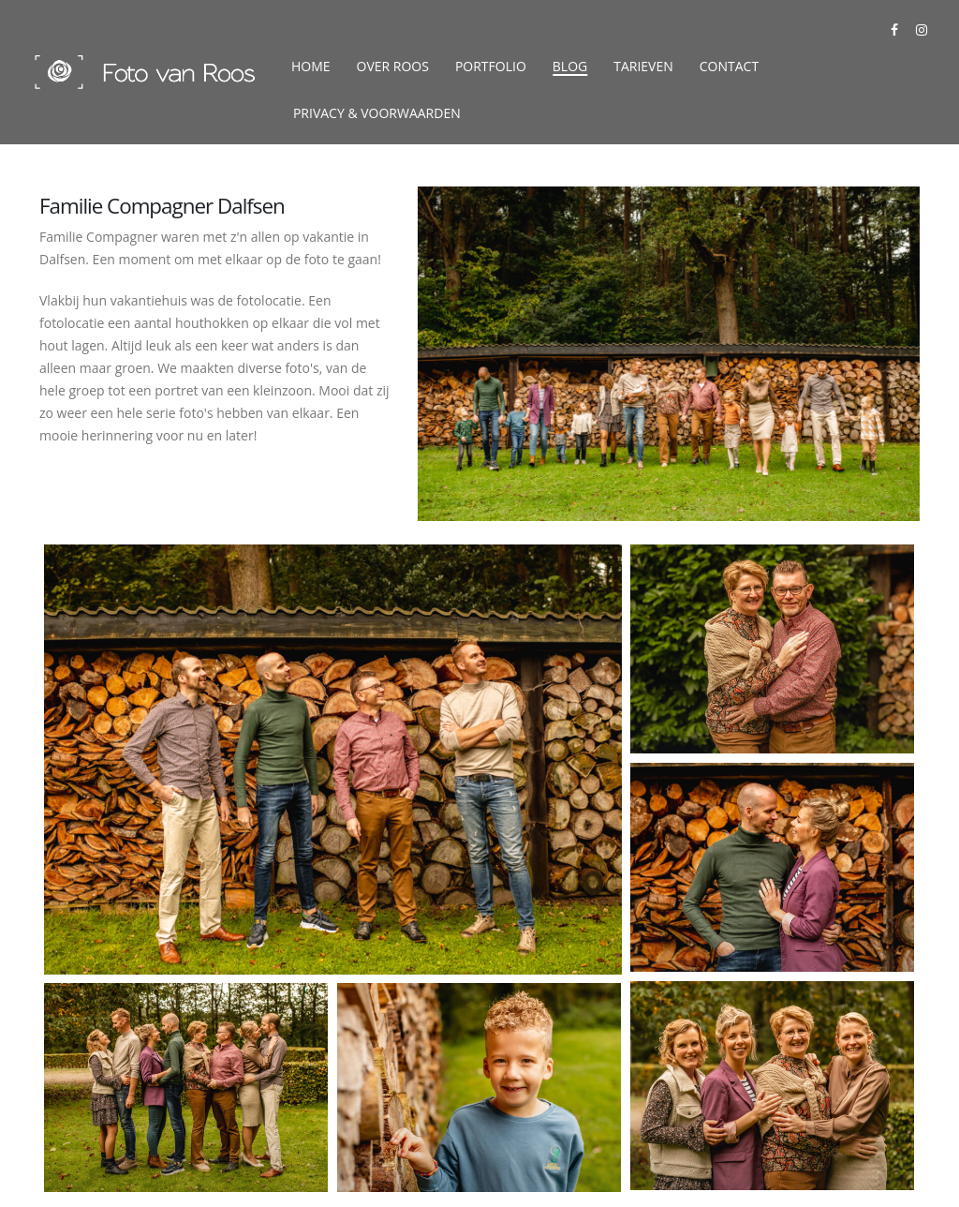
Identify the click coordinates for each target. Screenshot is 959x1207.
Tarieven (643, 66)
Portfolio (490, 66)
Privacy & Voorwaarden (377, 113)
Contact (729, 66)
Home (311, 66)
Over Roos (393, 66)
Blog (570, 66)
